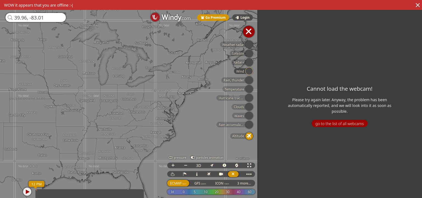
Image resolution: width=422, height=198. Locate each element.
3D (198, 165)
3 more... (244, 183)
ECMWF (178, 183)
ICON (222, 183)
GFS (200, 183)
